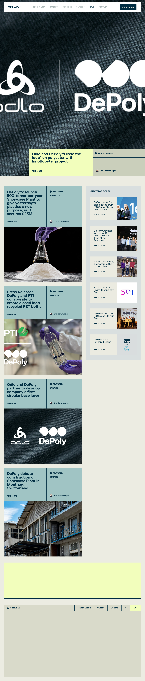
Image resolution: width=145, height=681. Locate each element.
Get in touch (128, 7)
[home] (14, 7)
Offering (54, 7)
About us (67, 7)
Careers (80, 7)
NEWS (91, 7)
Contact (102, 7)
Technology (39, 7)
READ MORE (37, 171)
